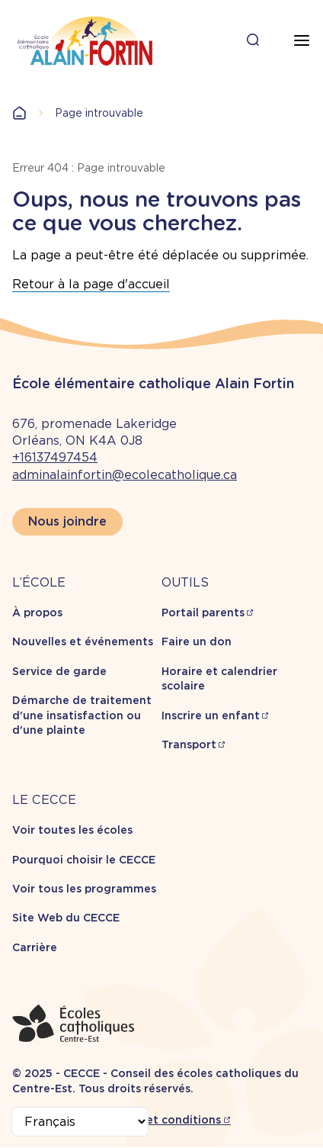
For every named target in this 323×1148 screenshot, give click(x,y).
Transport (189, 744)
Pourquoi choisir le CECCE (83, 860)
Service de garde (59, 671)
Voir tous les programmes (84, 889)
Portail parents (203, 612)
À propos (37, 612)
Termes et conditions (162, 1120)
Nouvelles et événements (82, 641)
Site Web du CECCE (66, 918)
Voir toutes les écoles (72, 830)
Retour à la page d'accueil (91, 284)
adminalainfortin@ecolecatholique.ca (124, 475)
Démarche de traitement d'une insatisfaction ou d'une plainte (82, 715)
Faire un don (197, 641)
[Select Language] (80, 1122)
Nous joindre (67, 521)
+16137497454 (55, 457)
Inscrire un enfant (211, 715)
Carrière (34, 947)
